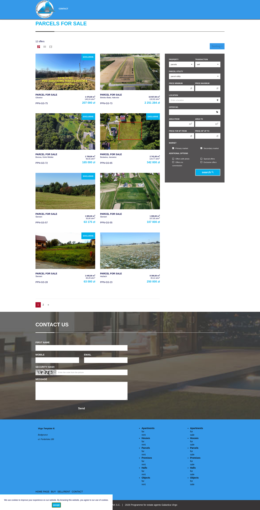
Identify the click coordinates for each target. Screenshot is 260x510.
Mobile (39, 354)
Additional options (178, 153)
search (208, 172)
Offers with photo (180, 159)
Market (172, 143)
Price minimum (176, 83)
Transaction (201, 59)
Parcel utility (176, 71)
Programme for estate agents (146, 505)
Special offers (207, 159)
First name (42, 342)
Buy (53, 491)
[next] (48, 304)
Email (87, 354)
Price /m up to (202, 131)
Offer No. (173, 107)
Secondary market (209, 148)
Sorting (217, 46)
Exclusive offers (208, 162)
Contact (63, 9)
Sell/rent (64, 491)
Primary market (180, 148)
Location (173, 95)
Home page (42, 491)
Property (174, 59)
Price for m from (178, 131)
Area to (199, 119)
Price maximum (202, 83)
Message (41, 379)
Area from (174, 119)
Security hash (44, 367)
